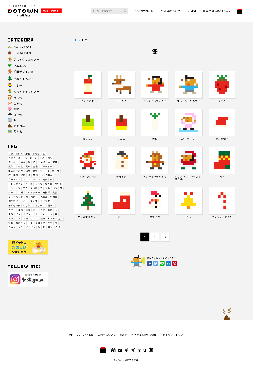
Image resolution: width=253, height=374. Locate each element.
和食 (20, 166)
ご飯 (20, 192)
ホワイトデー (33, 192)
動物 (27, 153)
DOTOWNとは (144, 11)
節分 (35, 209)
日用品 (49, 175)
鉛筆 (42, 218)
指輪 (10, 222)
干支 (25, 188)
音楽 (35, 166)
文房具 (41, 162)
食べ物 (34, 188)
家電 (35, 175)
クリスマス (14, 179)
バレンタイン (15, 183)
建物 (23, 175)
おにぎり (20, 222)
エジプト (28, 214)
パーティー (46, 166)
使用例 (191, 11)
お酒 (10, 218)
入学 (18, 218)
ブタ (20, 227)
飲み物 (56, 170)
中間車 (53, 196)
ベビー (34, 196)
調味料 (51, 205)
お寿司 (48, 183)
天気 (45, 179)
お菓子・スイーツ (18, 157)
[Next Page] (165, 237)
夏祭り (12, 166)
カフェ (12, 209)
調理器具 (13, 201)
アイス (29, 183)
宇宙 (15, 175)
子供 (10, 214)
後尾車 (34, 201)
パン (55, 188)
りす (50, 222)
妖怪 (57, 227)
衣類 (60, 218)
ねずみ (51, 218)
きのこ (24, 201)
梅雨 (50, 209)
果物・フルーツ (41, 170)
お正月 (33, 157)
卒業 (28, 209)
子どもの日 (14, 205)
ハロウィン (14, 188)
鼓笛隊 (46, 192)
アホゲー (13, 162)
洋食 (47, 188)
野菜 (55, 162)
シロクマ (40, 222)
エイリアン (46, 201)
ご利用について (170, 11)
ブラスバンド (15, 196)
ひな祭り (28, 205)
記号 (27, 170)
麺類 (20, 209)
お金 (42, 209)
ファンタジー (15, 153)
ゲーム (12, 192)
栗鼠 (50, 227)
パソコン (35, 179)
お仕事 (36, 153)
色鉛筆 (58, 183)
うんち (38, 183)
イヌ (18, 214)
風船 (54, 192)
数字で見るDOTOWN (217, 11)
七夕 (37, 214)
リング (34, 218)
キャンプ (47, 214)
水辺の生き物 (15, 170)
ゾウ (33, 227)
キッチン (40, 205)
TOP (70, 334)
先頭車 (44, 196)
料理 (42, 157)
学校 (23, 162)
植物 (25, 218)
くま (30, 222)
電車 (28, 166)
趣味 (50, 157)
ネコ (25, 179)
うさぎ (12, 227)
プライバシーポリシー (173, 334)
